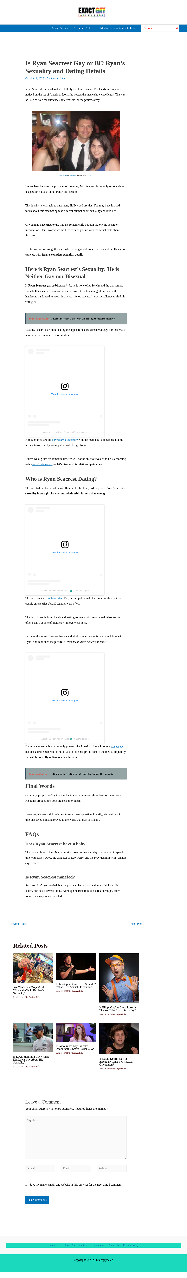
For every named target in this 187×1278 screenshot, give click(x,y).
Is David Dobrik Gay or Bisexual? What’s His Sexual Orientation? (116, 1061)
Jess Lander (73, 175)
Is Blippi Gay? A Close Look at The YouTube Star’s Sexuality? (117, 1009)
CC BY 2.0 (91, 175)
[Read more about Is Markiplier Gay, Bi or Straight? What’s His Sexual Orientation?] (76, 966)
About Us (114, 1250)
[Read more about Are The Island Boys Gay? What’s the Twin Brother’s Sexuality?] (33, 967)
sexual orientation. (43, 464)
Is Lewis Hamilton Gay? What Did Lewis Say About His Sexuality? (31, 1059)
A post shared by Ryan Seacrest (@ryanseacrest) (65, 432)
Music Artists (60, 28)
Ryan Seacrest (62, 175)
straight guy (118, 746)
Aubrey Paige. (56, 598)
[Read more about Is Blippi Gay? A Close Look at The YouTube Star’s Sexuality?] (119, 978)
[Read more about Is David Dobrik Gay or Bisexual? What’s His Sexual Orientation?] (119, 1038)
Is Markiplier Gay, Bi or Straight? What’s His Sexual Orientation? (76, 985)
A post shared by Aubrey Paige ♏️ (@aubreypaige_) (65, 590)
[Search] (177, 28)
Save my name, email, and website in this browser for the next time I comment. (75, 1190)
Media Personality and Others (117, 28)
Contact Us (53, 1250)
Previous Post (16, 923)
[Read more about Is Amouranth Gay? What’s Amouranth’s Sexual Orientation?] (76, 1031)
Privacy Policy (131, 1250)
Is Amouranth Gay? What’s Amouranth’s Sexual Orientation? (76, 1047)
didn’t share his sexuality (66, 439)
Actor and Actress (83, 28)
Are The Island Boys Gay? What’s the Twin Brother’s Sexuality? (28, 990)
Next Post (138, 923)
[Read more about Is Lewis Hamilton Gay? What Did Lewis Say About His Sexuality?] (33, 1037)
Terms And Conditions (76, 1250)
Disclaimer (99, 1250)
